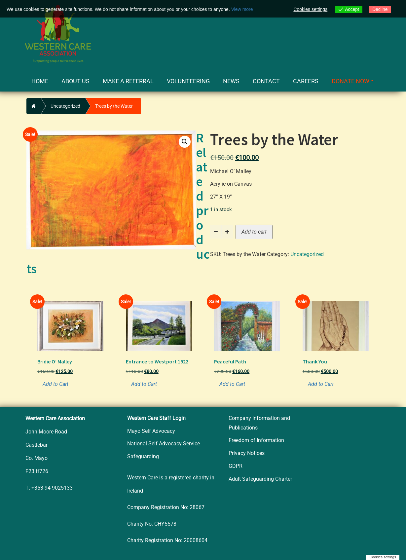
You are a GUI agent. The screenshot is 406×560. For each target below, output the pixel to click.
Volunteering (188, 81)
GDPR (235, 466)
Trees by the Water (114, 106)
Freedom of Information (256, 440)
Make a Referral (128, 81)
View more (242, 9)
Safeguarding (143, 456)
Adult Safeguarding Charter (260, 479)
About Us (75, 81)
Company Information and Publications (259, 423)
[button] (185, 142)
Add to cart (254, 232)
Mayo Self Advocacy (151, 431)
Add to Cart (55, 384)
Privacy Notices (247, 453)
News (231, 81)
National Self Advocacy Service (163, 443)
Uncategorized (65, 106)
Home (39, 81)
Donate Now (353, 81)
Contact (266, 81)
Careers (305, 81)
